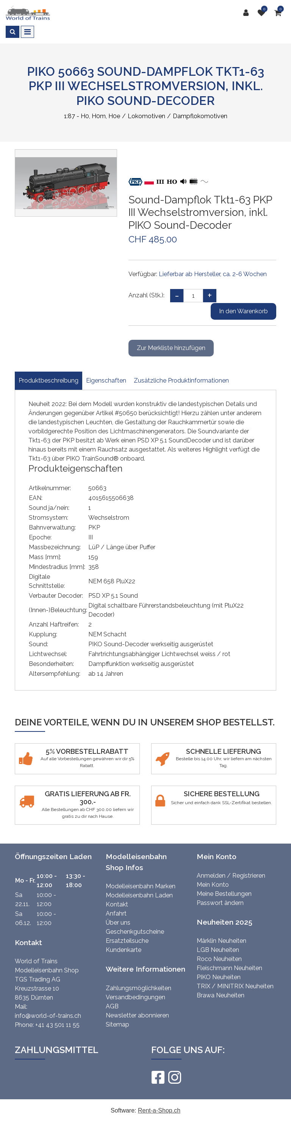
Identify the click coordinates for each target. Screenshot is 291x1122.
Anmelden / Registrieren (231, 875)
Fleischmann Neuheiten (229, 968)
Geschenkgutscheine (135, 931)
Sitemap (117, 1024)
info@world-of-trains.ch (48, 1015)
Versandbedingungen (135, 997)
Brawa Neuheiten (220, 995)
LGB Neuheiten (218, 949)
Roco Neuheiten (219, 959)
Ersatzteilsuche (127, 940)
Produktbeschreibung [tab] (48, 380)
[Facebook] (157, 1077)
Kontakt (117, 904)
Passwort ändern (220, 902)
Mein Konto (213, 884)
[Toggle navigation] (27, 32)
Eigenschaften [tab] (106, 380)
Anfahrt (116, 913)
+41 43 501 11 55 (57, 1024)
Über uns (118, 922)
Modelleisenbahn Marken (140, 886)
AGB (112, 1006)
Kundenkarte (123, 949)
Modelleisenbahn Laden (139, 895)
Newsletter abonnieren (137, 1015)
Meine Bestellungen (224, 893)
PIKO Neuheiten (219, 977)
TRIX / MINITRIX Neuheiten (235, 986)
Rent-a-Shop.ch (159, 1110)
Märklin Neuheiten (221, 940)
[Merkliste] (263, 12)
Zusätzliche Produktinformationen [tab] (181, 380)
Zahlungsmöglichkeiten (138, 988)
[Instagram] (174, 1077)
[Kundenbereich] (247, 12)
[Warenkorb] (279, 12)
